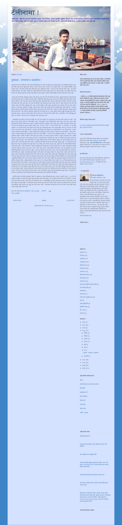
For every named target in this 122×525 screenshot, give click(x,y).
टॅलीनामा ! (25, 12)
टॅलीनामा (82, 255)
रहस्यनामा (82, 281)
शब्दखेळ (82, 290)
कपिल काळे (83, 408)
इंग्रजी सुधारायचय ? (85, 436)
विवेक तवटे (82, 400)
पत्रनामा (82, 313)
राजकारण (82, 271)
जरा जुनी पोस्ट (70, 200)
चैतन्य (81, 380)
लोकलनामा (82, 268)
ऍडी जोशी (82, 388)
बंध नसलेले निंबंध (84, 287)
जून (85, 347)
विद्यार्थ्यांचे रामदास (84, 274)
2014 (84, 325)
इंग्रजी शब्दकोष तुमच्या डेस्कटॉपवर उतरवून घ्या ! (92, 475)
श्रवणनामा (82, 294)
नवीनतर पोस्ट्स (17, 200)
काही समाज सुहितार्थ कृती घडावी (88, 284)
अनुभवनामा (83, 278)
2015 (84, 322)
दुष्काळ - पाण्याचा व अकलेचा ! (26, 80)
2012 (84, 330)
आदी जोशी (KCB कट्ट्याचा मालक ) (89, 384)
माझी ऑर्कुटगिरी (84, 303)
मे (84, 350)
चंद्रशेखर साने (83, 392)
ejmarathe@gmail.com (87, 162)
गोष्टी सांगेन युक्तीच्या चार (86, 297)
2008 (84, 368)
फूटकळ (82, 252)
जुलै (85, 344)
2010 (84, 362)
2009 (84, 365)
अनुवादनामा (83, 262)
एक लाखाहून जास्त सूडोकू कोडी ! (88, 454)
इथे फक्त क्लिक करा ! (97, 142)
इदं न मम (82, 310)
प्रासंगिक (17, 193)
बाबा (81, 300)
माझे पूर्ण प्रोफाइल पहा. (86, 215)
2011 (84, 360)
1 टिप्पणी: (44, 191)
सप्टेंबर (86, 339)
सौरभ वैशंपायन (83, 396)
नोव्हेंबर (86, 336)
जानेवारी (86, 356)
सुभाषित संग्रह (83, 306)
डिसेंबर (86, 333)
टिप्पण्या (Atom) (48, 206)
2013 (84, 328)
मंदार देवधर (83, 404)
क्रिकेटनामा (83, 265)
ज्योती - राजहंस (84, 412)
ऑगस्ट (86, 341)
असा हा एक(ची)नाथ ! (98, 175)
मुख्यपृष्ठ (44, 200)
